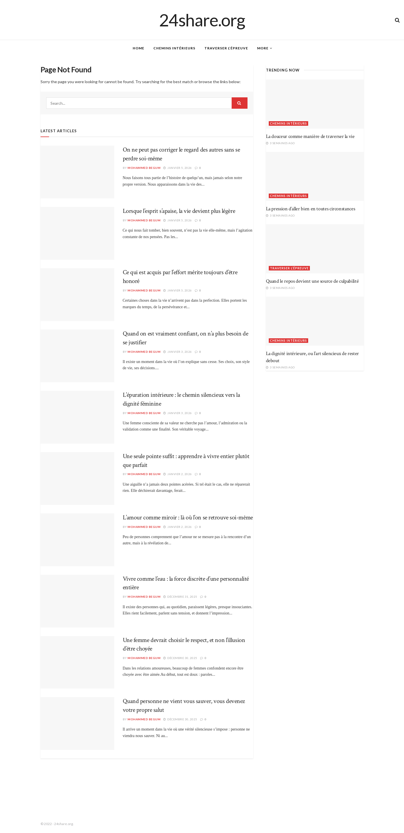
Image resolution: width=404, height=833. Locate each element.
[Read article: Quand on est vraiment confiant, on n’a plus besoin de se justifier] (77, 356)
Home (138, 48)
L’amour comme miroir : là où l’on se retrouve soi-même (188, 517)
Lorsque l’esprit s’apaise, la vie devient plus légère (179, 211)
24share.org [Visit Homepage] (202, 19)
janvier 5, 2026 (177, 167)
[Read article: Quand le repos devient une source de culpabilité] (315, 248)
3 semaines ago (280, 143)
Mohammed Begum (144, 167)
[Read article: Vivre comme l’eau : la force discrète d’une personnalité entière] (77, 601)
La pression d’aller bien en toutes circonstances (310, 208)
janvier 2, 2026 (177, 474)
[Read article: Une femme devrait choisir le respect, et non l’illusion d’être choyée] (77, 662)
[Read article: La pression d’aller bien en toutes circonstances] (315, 176)
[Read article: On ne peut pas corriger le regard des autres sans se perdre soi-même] (77, 172)
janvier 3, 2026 (177, 351)
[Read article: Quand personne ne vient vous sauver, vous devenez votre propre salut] (77, 723)
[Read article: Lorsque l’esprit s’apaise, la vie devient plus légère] (77, 233)
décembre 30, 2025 (180, 658)
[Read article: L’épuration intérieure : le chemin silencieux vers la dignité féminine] (77, 417)
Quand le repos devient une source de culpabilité (312, 281)
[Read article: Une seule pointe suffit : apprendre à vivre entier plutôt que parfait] (77, 478)
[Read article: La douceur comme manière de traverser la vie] (315, 104)
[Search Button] (397, 20)
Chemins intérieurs (174, 48)
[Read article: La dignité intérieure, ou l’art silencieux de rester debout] (315, 321)
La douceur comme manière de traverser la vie (310, 136)
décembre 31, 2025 (180, 596)
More (262, 48)
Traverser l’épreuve (226, 48)
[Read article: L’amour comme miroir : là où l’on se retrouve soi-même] (77, 539)
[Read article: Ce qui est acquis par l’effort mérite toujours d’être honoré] (77, 294)
